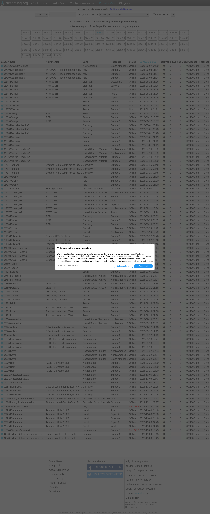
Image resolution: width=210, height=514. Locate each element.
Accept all (143, 266)
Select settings (123, 266)
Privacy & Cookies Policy (68, 265)
